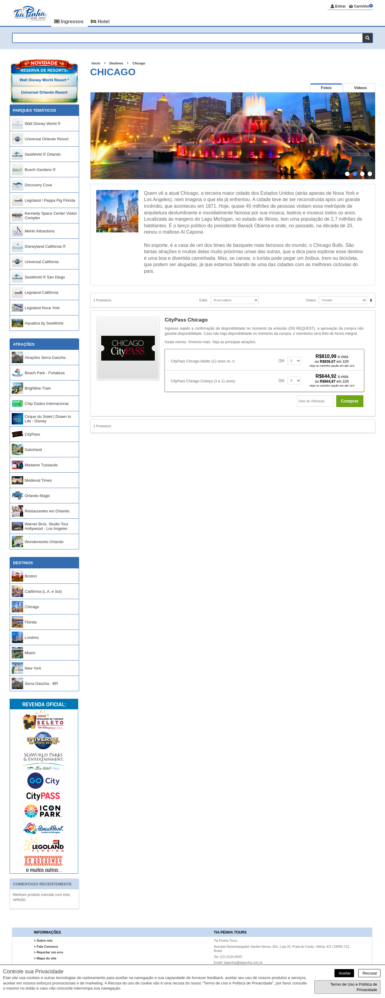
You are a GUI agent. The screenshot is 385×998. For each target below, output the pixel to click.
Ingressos (69, 21)
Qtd (281, 361)
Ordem (311, 300)
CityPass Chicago (186, 320)
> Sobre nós (43, 941)
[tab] (326, 88)
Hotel (100, 21)
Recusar (369, 973)
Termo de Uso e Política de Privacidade (353, 987)
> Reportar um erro (48, 952)
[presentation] (326, 88)
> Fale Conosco (46, 946)
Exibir (203, 300)
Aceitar (344, 973)
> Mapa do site (45, 958)
